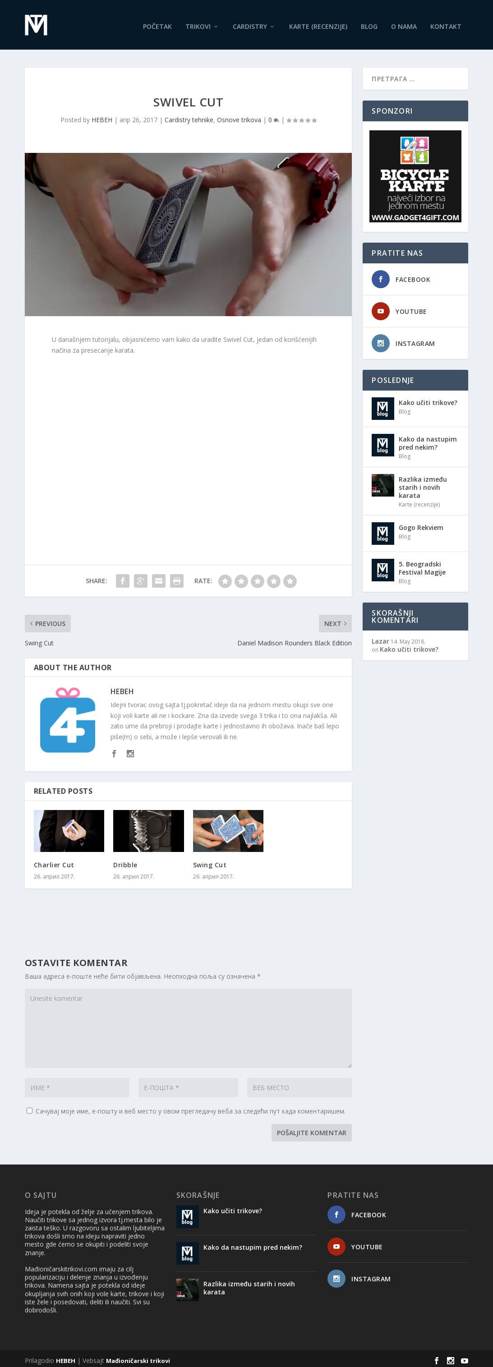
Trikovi (198, 22)
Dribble (125, 860)
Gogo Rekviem (421, 523)
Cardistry (250, 22)
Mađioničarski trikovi (138, 1357)
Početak (157, 22)
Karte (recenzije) (318, 22)
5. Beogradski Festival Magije (422, 564)
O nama (404, 22)
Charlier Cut (54, 860)
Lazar (380, 637)
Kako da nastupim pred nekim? (428, 439)
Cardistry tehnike (189, 115)
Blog (369, 22)
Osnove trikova (239, 115)
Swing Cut (210, 860)
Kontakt (445, 22)
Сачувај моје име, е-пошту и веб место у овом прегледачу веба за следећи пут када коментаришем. (191, 1107)
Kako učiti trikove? (428, 398)
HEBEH (102, 115)
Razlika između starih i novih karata (423, 483)
